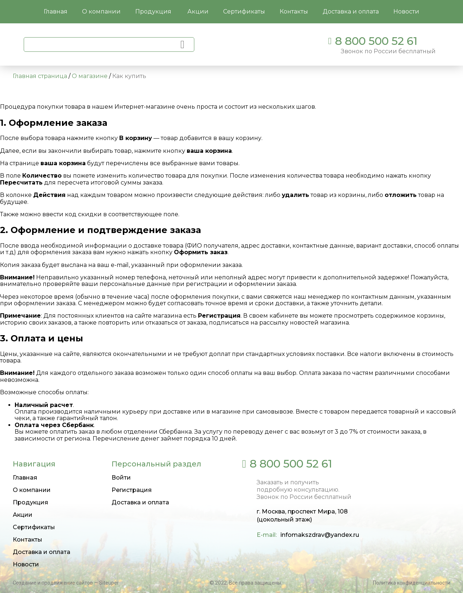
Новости (26, 564)
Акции (22, 514)
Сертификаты (34, 527)
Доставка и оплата (41, 552)
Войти (121, 477)
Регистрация (132, 490)
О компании (32, 490)
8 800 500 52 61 (376, 41)
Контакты (27, 539)
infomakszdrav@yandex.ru (319, 534)
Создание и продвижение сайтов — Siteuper (66, 583)
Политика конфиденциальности (411, 583)
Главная (25, 477)
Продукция (154, 11)
